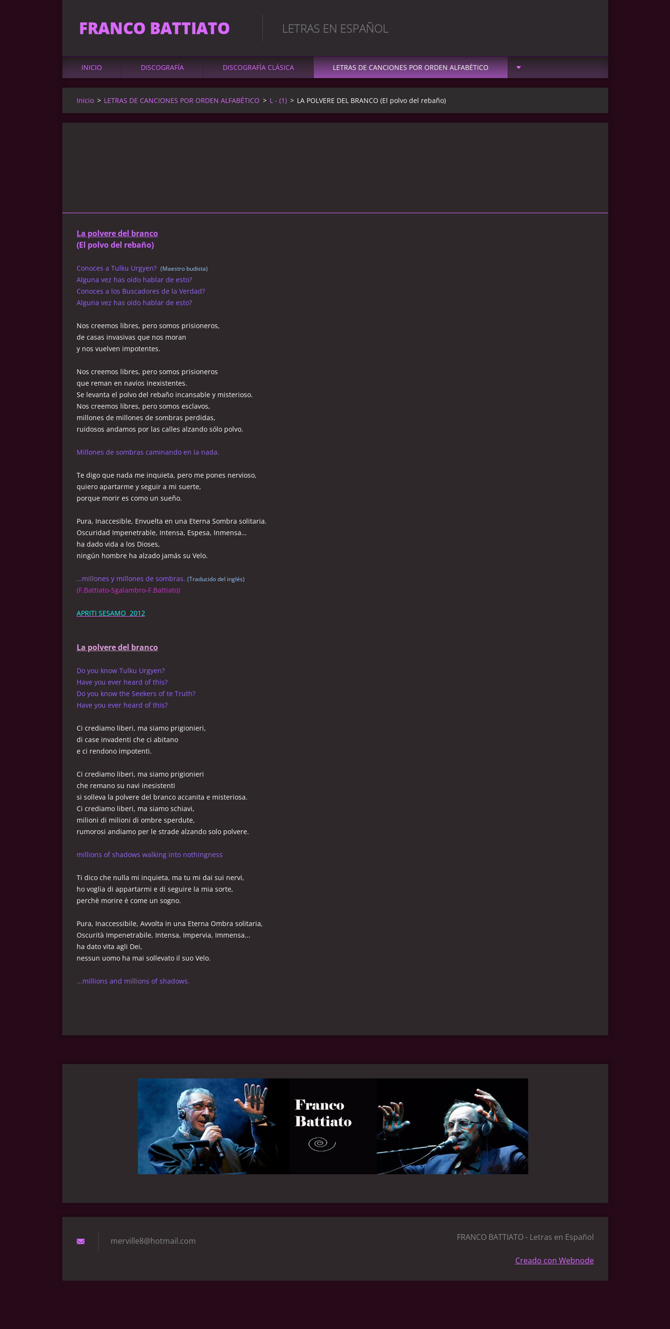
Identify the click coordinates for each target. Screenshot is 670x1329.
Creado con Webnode (554, 1265)
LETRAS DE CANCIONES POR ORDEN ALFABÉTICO (410, 72)
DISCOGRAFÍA (162, 72)
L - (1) (278, 105)
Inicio (91, 72)
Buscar (583, 27)
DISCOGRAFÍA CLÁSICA (258, 72)
